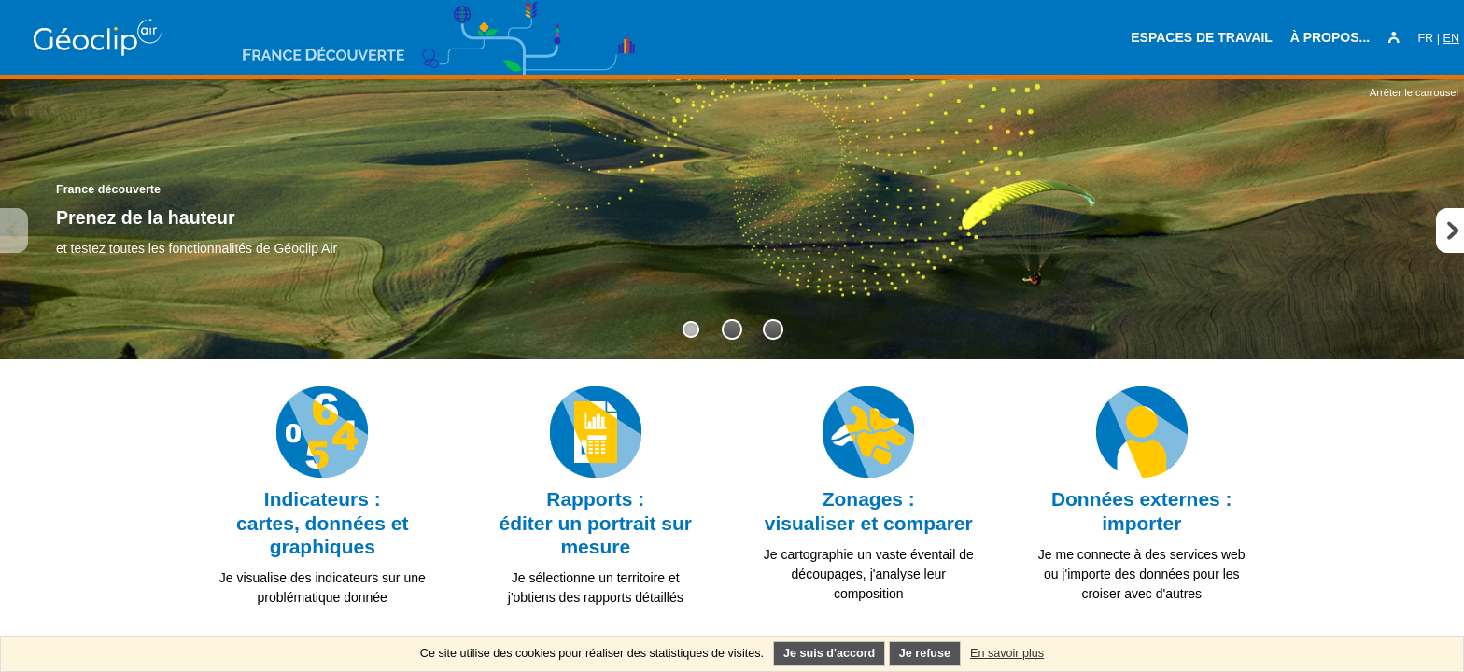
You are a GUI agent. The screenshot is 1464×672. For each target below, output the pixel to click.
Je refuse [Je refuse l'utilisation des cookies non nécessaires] (924, 653)
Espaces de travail (1202, 37)
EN (1451, 38)
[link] (322, 500)
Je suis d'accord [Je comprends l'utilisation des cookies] (829, 653)
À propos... (1330, 37)
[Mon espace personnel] (1394, 38)
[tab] (690, 329)
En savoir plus (1007, 653)
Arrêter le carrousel (1414, 92)
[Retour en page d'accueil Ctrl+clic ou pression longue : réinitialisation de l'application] (140, 37)
